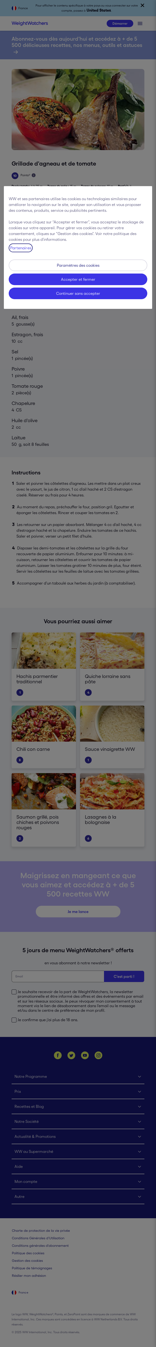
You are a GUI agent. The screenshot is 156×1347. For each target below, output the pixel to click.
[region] (78, 247)
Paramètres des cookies (78, 265)
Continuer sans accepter (78, 293)
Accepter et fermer (78, 279)
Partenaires (20, 248)
